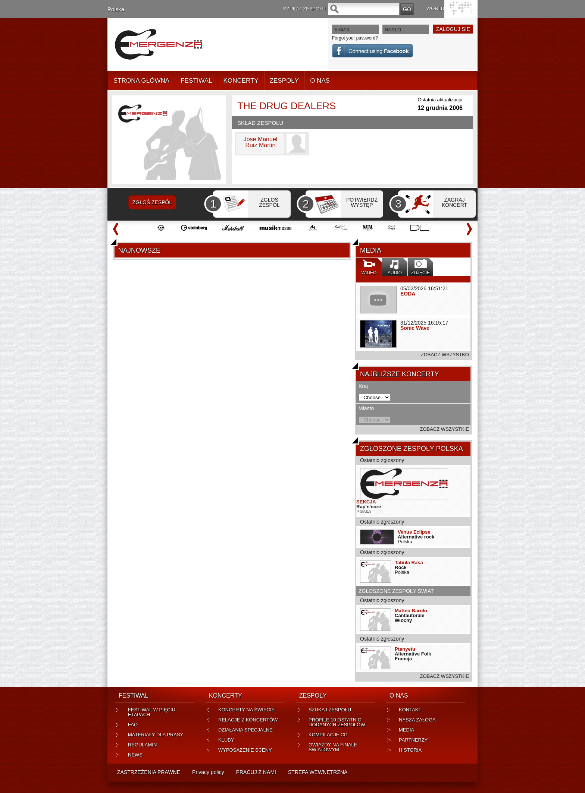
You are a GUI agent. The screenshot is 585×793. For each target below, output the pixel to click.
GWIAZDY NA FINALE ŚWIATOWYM (333, 747)
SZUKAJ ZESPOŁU (330, 710)
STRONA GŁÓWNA (141, 80)
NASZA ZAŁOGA (417, 720)
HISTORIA (410, 750)
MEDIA (406, 730)
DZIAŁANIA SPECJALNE (245, 730)
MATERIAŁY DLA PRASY (155, 734)
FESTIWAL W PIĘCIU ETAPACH (151, 712)
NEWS (135, 755)
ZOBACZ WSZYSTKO (445, 354)
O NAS (320, 80)
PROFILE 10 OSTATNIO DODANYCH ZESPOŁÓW (337, 722)
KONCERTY (241, 80)
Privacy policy (208, 772)
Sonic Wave (414, 328)
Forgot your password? (355, 38)
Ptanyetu (405, 649)
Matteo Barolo (411, 610)
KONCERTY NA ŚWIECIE (246, 710)
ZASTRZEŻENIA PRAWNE (148, 772)
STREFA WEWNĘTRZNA (317, 772)
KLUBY (226, 740)
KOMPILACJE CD (328, 734)
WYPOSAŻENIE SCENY (245, 750)
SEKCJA (366, 502)
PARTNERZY (413, 740)
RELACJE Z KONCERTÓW (248, 720)
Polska (115, 9)
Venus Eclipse (414, 532)
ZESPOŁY (284, 80)
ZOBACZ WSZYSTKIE (444, 429)
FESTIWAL (196, 80)
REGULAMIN (142, 745)
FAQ (133, 724)
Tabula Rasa (409, 562)
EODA (407, 294)
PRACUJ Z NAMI (256, 772)
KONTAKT (410, 710)
